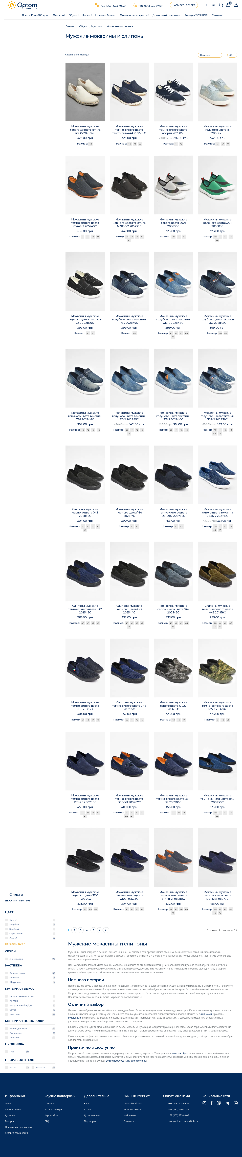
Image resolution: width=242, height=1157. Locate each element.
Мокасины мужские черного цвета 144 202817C (129, 513)
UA (213, 5)
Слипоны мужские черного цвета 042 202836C (85, 513)
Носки (87, 15)
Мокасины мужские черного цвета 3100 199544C (85, 896)
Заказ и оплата (13, 1109)
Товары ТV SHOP (196, 15)
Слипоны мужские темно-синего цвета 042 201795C (129, 706)
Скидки (217, 15)
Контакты (50, 1103)
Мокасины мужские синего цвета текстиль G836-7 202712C (217, 513)
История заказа (132, 1109)
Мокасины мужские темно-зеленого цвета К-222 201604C (217, 706)
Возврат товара (53, 1109)
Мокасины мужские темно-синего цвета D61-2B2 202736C (173, 513)
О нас (8, 1103)
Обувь (74, 15)
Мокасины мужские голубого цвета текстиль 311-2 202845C (129, 416)
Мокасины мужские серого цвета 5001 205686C (173, 223)
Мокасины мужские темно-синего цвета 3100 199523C (129, 896)
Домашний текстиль (167, 15)
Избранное (129, 1115)
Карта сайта (51, 1115)
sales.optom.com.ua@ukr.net (184, 1121)
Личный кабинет (132, 1103)
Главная (69, 26)
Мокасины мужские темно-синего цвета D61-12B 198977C (217, 896)
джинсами (206, 1014)
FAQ (47, 1121)
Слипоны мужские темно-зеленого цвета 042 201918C (217, 609)
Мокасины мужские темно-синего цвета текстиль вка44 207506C (129, 130)
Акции (87, 1109)
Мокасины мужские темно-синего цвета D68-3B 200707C (129, 799)
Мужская (96, 26)
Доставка (10, 1115)
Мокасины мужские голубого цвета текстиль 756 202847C (217, 320)
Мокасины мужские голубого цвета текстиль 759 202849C (129, 320)
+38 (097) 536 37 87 (150, 5)
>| (106, 930)
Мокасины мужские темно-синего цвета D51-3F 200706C (173, 799)
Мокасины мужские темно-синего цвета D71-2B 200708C (85, 799)
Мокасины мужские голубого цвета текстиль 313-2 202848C (173, 320)
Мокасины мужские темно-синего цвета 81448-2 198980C (173, 896)
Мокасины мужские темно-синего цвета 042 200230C (217, 799)
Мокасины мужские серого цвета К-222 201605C (173, 706)
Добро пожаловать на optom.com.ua (126, 1060)
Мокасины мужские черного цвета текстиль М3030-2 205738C (129, 223)
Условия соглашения (16, 1132)
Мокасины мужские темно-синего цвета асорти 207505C (173, 130)
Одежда (59, 15)
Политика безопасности (18, 1127)
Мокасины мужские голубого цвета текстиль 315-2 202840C (173, 416)
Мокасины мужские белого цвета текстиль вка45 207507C (85, 130)
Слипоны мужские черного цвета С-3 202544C (129, 609)
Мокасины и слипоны (120, 26)
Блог (86, 1103)
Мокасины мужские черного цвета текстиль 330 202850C (85, 320)
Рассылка (128, 1121)
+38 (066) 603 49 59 (113, 5)
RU (207, 5)
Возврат (9, 1121)
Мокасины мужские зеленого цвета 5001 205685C (217, 223)
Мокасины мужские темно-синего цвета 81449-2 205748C (85, 223)
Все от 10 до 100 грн (36, 15)
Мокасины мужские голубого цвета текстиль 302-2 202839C (217, 416)
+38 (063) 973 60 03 (178, 1115)
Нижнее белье (106, 15)
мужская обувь (180, 1053)
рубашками (74, 1017)
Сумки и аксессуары (134, 15)
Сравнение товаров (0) (77, 54)
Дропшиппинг (92, 1115)
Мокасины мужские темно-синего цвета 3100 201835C (85, 706)
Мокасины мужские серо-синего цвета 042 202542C (173, 609)
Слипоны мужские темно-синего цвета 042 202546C (85, 609)
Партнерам (90, 1121)
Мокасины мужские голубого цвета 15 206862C (217, 130)
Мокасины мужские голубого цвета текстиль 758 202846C (85, 416)
